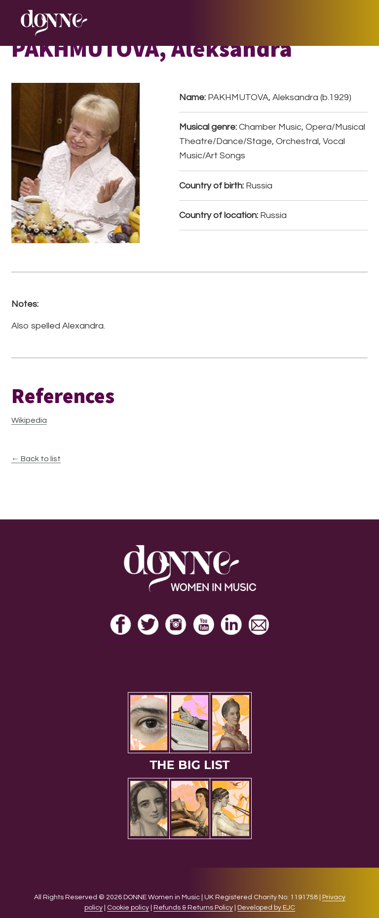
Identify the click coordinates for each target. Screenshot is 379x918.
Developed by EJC (266, 907)
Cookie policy (128, 907)
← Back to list (36, 459)
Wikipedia (29, 420)
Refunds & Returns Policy (193, 907)
